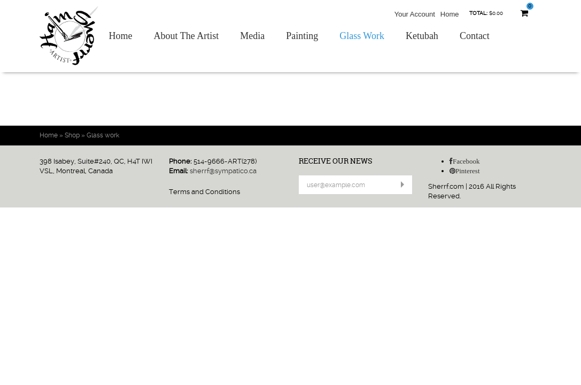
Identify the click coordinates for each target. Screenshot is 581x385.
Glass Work (361, 35)
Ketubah (422, 35)
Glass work (103, 135)
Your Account (414, 14)
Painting (302, 35)
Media (252, 35)
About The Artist (186, 35)
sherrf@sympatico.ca (223, 171)
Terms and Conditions (204, 192)
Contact (475, 35)
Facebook (466, 161)
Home (449, 14)
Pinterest (467, 170)
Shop (72, 135)
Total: (478, 13)
